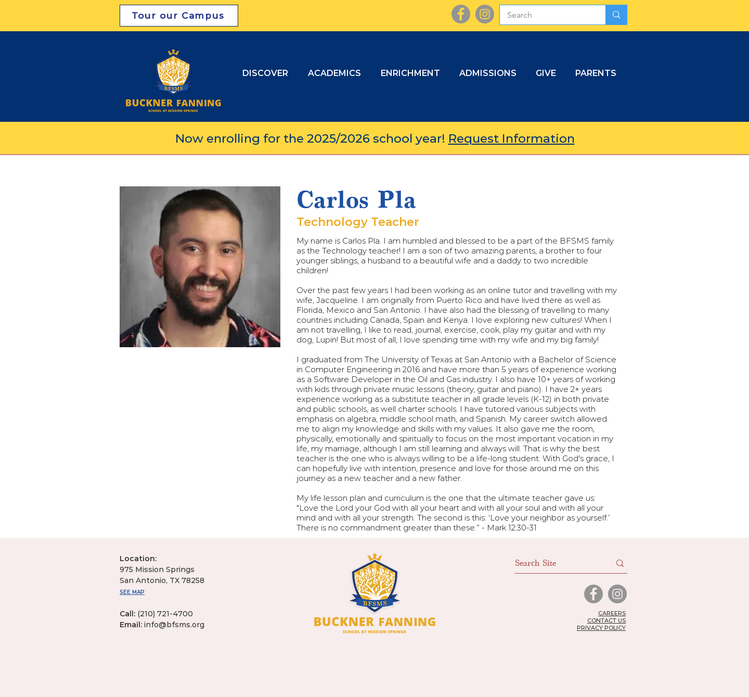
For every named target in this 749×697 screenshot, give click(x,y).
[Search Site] (555, 563)
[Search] (545, 15)
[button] (489, 73)
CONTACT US (606, 620)
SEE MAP (132, 592)
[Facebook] (460, 14)
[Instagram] (484, 14)
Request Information (511, 138)
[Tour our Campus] (179, 16)
